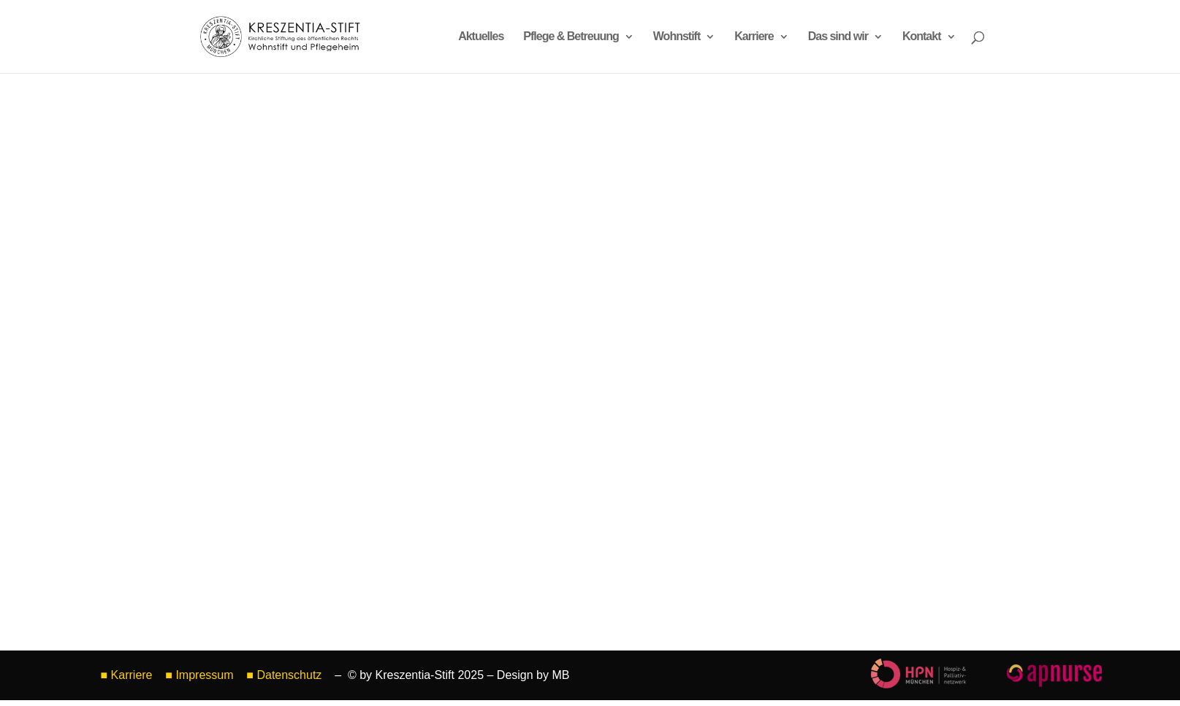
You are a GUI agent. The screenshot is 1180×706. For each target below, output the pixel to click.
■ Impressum (199, 675)
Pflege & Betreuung (570, 36)
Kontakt (921, 36)
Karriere (753, 36)
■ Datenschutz (285, 675)
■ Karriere (127, 675)
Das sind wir (838, 36)
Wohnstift (676, 36)
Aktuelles (480, 36)
